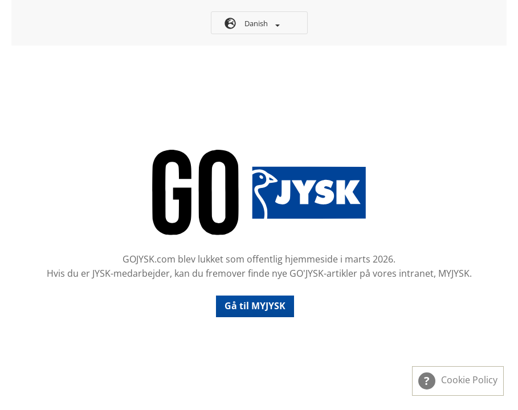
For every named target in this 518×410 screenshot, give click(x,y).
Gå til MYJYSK (255, 306)
